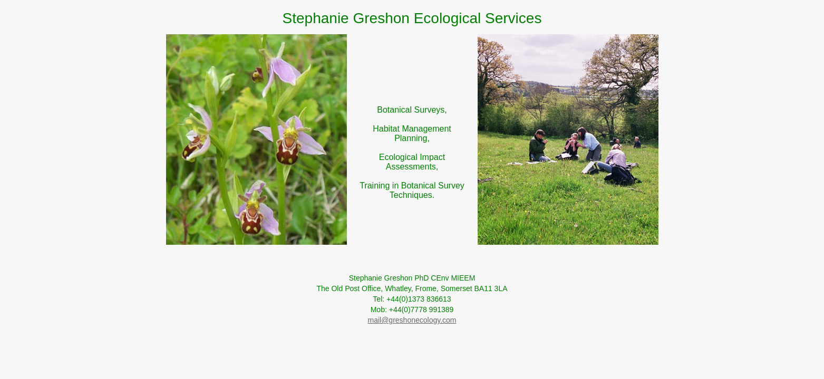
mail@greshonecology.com (411, 320)
